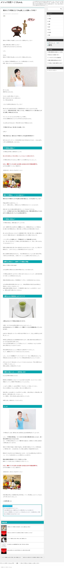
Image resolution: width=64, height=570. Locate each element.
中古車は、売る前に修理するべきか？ (55, 63)
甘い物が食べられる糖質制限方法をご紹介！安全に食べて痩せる (18, 544)
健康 (49, 24)
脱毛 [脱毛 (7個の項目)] (50, 45)
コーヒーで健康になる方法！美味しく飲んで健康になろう (17, 538)
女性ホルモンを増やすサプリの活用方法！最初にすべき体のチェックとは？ (20, 532)
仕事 (49, 21)
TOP (8, 563)
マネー (49, 15)
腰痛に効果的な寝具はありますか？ (55, 60)
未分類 (49, 32)
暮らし (49, 29)
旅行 (49, 26)
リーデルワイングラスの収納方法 (54, 57)
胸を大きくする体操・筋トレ (53, 54)
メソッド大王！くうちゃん (12, 2)
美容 (49, 35)
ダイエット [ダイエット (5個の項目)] (52, 43)
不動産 (49, 18)
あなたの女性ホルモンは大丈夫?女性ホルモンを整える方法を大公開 (18, 550)
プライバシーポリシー (52, 70)
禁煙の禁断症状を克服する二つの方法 (55, 52)
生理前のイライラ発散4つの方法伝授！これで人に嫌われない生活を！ (19, 526)
